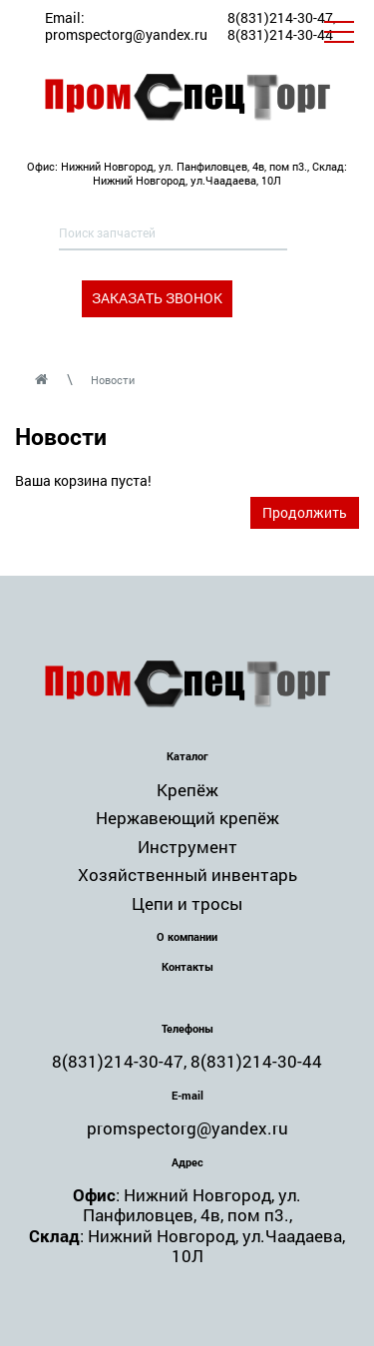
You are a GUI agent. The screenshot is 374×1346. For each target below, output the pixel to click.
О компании (187, 936)
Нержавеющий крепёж (187, 817)
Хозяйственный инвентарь (187, 874)
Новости (113, 379)
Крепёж (187, 789)
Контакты (187, 966)
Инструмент (187, 846)
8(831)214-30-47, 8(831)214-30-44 (281, 26)
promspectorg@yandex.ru (126, 34)
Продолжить (304, 512)
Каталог (187, 755)
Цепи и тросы (187, 903)
